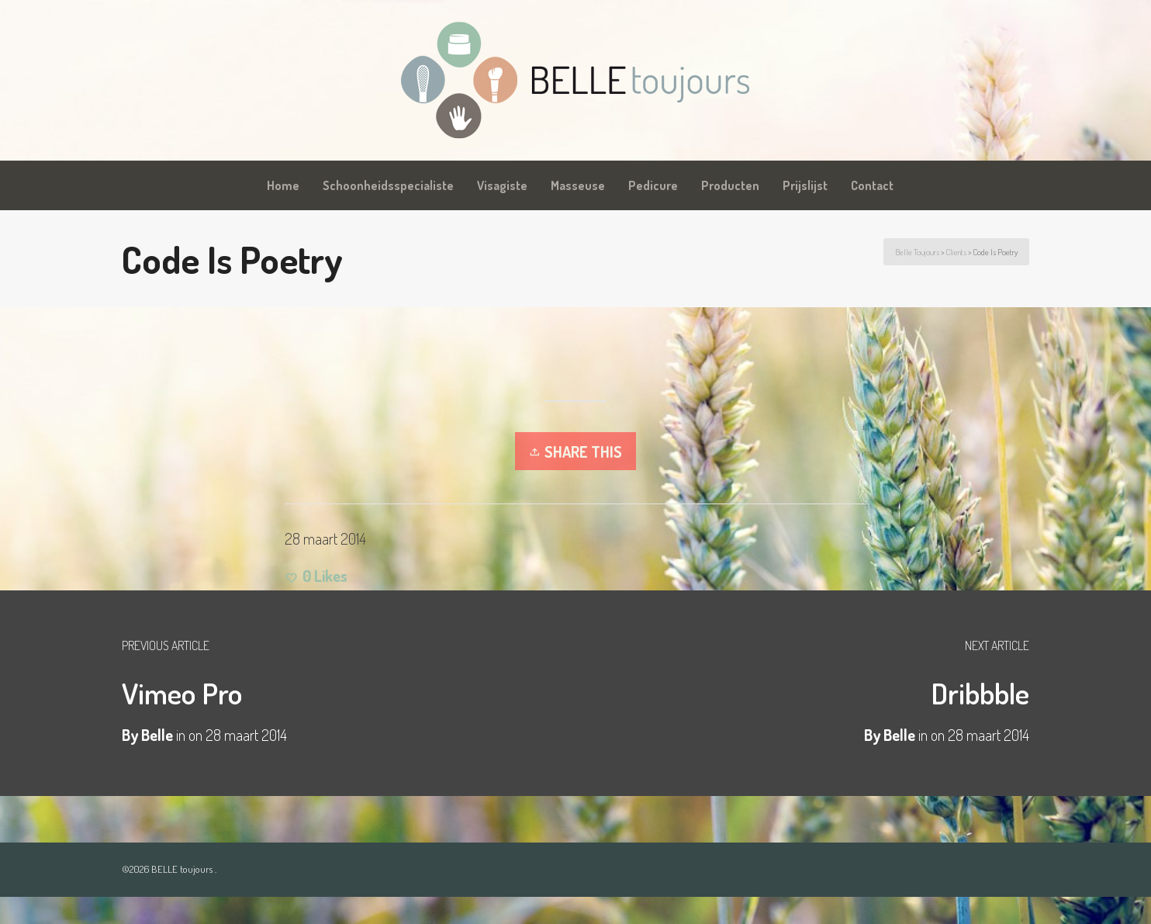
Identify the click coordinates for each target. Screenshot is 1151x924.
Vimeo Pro (182, 692)
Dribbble (980, 692)
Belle (899, 735)
